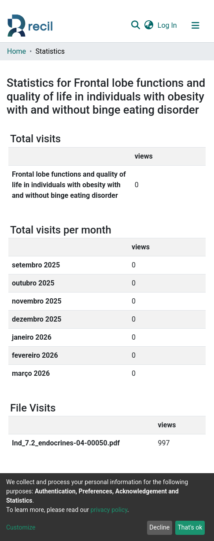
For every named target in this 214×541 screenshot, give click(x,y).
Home (16, 51)
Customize (20, 527)
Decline (159, 527)
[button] (148, 25)
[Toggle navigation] (195, 25)
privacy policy (108, 509)
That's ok (189, 527)
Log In (168, 25)
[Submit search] (135, 25)
